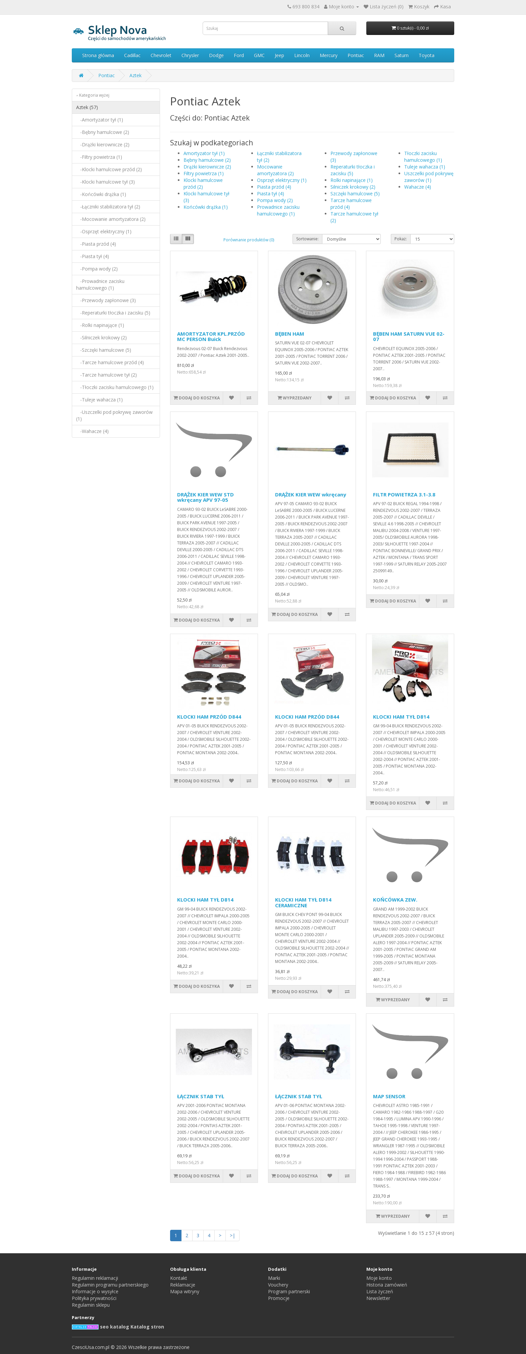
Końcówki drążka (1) (205, 207)
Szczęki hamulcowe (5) (355, 193)
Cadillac (132, 55)
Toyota (426, 55)
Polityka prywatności (94, 1298)
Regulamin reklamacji (95, 1278)
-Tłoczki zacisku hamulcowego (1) (115, 387)
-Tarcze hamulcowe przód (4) (110, 362)
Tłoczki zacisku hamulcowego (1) (423, 156)
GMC (259, 55)
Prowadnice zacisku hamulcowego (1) (278, 210)
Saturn (401, 55)
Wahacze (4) (417, 187)
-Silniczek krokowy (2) (101, 337)
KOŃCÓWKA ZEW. (395, 899)
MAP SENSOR (389, 1096)
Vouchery (278, 1285)
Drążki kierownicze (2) (207, 166)
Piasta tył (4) (270, 193)
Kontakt (178, 1278)
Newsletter (378, 1298)
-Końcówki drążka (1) (101, 194)
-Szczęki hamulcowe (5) (103, 350)
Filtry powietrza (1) (203, 173)
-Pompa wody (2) (97, 268)
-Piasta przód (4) (96, 244)
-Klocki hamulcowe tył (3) (105, 182)
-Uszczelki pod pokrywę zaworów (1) (114, 415)
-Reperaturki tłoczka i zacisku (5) (113, 312)
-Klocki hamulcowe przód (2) (109, 169)
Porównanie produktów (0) (248, 240)
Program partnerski (289, 1291)
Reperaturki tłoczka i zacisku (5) (352, 170)
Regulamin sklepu (91, 1305)
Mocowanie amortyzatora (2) (275, 170)
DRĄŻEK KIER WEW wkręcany (310, 494)
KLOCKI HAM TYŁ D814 (401, 716)
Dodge (216, 55)
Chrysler (190, 55)
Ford (239, 55)
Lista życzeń (379, 1291)
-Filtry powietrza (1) (99, 157)
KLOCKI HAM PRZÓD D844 (209, 716)
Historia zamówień (386, 1285)
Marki (274, 1278)
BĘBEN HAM (289, 333)
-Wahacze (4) (92, 431)
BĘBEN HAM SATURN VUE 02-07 (408, 336)
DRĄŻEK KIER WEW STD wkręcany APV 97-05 (205, 497)
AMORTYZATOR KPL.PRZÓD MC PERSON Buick (211, 336)
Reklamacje (182, 1285)
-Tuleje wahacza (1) (99, 399)
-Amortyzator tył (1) (99, 119)
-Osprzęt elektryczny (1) (104, 231)
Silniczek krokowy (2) (352, 187)
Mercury (328, 55)
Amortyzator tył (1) (204, 153)
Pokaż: (400, 239)
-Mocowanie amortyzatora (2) (111, 219)
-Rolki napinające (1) (100, 325)
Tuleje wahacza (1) (424, 166)
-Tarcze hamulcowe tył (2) (106, 375)
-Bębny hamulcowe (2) (102, 132)
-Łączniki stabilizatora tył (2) (108, 206)
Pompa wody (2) (275, 200)
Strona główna (98, 55)
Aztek (135, 75)
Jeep (279, 55)
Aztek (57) (87, 107)
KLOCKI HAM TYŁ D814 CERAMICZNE (303, 902)
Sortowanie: (307, 239)
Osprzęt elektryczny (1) (282, 180)
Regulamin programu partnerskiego (110, 1285)
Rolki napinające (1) (351, 180)
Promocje (279, 1298)
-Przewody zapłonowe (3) (106, 300)
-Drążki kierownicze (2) (102, 144)
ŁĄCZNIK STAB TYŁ (200, 1096)
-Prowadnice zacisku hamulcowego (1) (100, 284)
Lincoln (302, 55)
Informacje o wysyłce (95, 1291)
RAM (379, 55)
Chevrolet (161, 55)
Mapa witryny (184, 1291)
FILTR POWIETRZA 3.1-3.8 (404, 494)
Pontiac (356, 55)
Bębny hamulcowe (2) (207, 160)
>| (232, 1235)
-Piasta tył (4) (92, 256)
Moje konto (379, 1278)
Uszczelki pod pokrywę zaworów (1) (429, 176)
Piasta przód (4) (274, 187)
